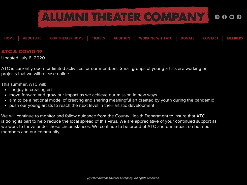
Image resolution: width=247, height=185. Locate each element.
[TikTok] (239, 17)
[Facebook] (224, 17)
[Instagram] (217, 17)
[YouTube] (231, 17)
